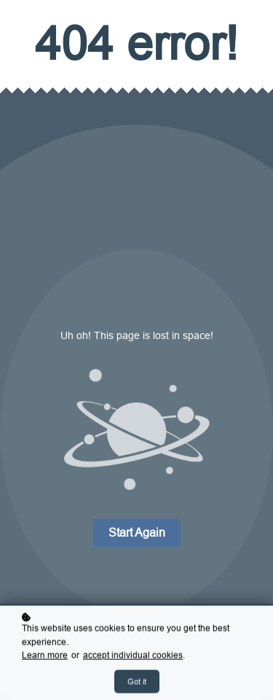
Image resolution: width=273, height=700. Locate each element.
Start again (136, 532)
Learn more (45, 656)
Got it (136, 682)
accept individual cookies (133, 656)
